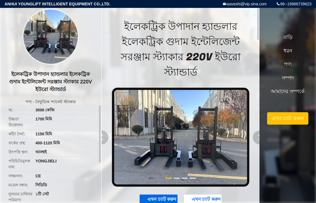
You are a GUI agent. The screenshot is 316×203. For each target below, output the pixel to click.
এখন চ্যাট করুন (287, 118)
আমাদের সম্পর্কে (288, 91)
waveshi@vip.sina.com (246, 4)
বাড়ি (288, 37)
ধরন (287, 51)
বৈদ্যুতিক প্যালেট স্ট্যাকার (55, 102)
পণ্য (28, 102)
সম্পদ (288, 78)
